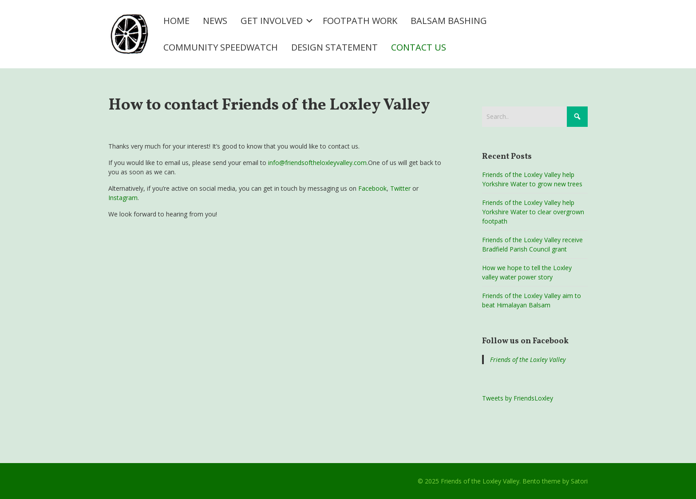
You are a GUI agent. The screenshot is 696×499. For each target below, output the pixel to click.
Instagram (123, 197)
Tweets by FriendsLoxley (517, 398)
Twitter (400, 188)
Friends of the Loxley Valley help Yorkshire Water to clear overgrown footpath (533, 211)
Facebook (372, 188)
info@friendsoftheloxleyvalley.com (317, 162)
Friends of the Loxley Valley (528, 359)
